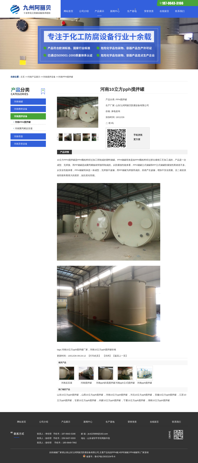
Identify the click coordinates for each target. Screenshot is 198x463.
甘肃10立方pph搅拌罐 (85, 400)
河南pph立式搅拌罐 (125, 383)
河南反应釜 (66, 383)
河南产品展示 (34, 77)
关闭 (107, 355)
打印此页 (94, 355)
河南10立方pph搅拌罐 (117, 394)
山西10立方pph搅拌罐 (92, 394)
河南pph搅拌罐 (144, 383)
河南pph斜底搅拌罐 (105, 383)
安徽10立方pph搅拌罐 (166, 394)
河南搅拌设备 (49, 77)
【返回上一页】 (120, 355)
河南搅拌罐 (86, 383)
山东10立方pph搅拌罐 (68, 394)
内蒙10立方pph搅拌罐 (110, 400)
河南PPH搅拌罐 (65, 77)
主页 (23, 77)
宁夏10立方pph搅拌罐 (134, 400)
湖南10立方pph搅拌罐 (159, 400)
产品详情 (64, 152)
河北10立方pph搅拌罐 (141, 394)
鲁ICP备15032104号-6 (105, 456)
